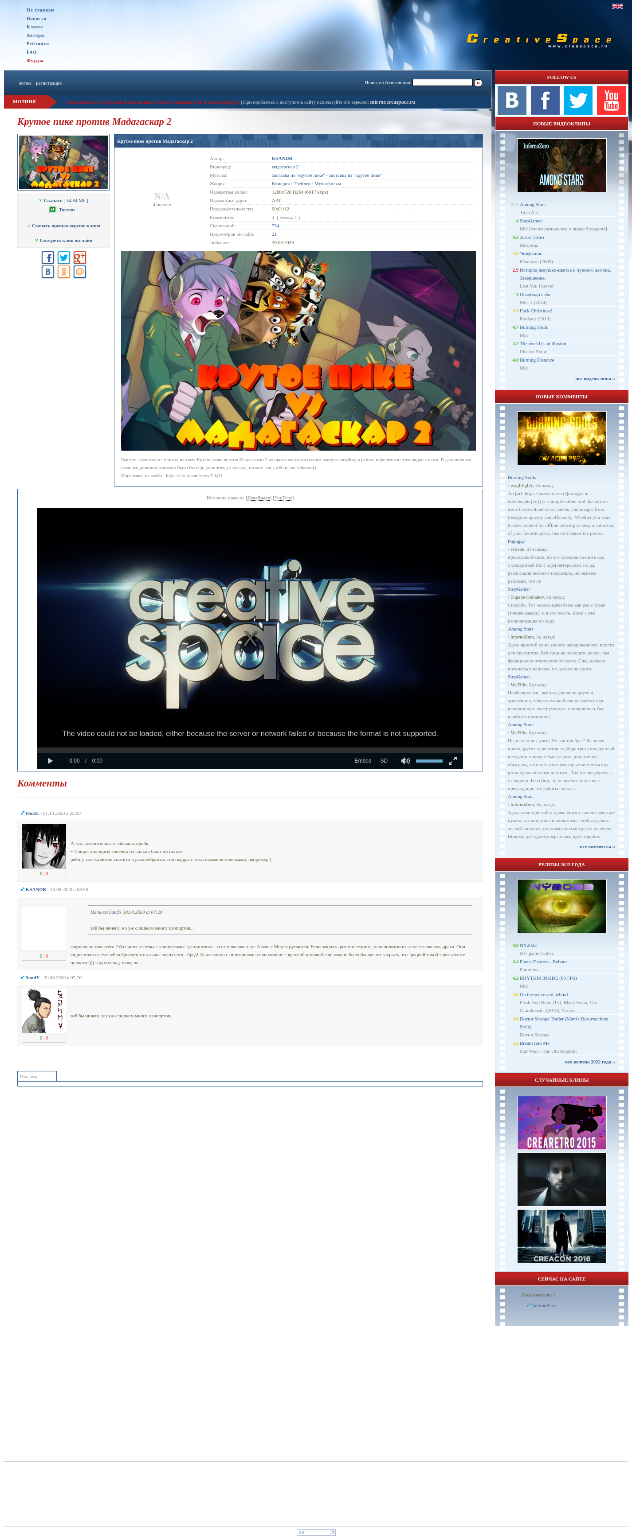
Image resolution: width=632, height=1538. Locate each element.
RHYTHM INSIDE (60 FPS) (548, 978)
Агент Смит (532, 237)
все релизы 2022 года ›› (590, 1061)
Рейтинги (38, 43)
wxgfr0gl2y (521, 485)
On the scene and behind (544, 994)
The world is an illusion (543, 343)
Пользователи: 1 (539, 1294)
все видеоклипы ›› (595, 378)
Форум (35, 60)
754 (275, 225)
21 (274, 234)
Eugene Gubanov (527, 597)
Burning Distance (537, 359)
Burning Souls (534, 327)
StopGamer (531, 220)
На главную (41, 10)
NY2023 (528, 945)
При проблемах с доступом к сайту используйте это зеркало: (306, 102)
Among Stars (533, 204)
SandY (115, 912)
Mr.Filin (518, 684)
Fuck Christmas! (536, 310)
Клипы (35, 26)
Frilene (517, 549)
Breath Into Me (535, 1043)
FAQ (32, 52)
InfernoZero (522, 636)
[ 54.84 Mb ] (63, 200)
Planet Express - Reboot (543, 961)
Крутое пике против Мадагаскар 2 (155, 141)
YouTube (283, 497)
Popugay (516, 541)
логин (25, 83)
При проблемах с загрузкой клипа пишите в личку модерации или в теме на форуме (153, 102)
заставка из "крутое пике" (298, 175)
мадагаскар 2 (285, 166)
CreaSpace (258, 497)
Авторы (36, 35)
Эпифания (530, 253)
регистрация (49, 83)
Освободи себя (535, 294)
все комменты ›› (598, 846)
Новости (37, 18)
